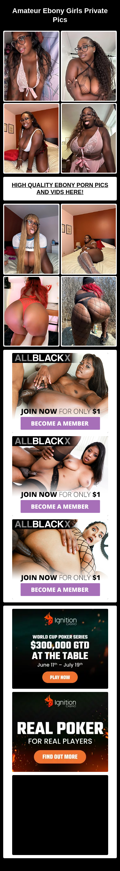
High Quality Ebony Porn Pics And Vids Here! (60, 188)
